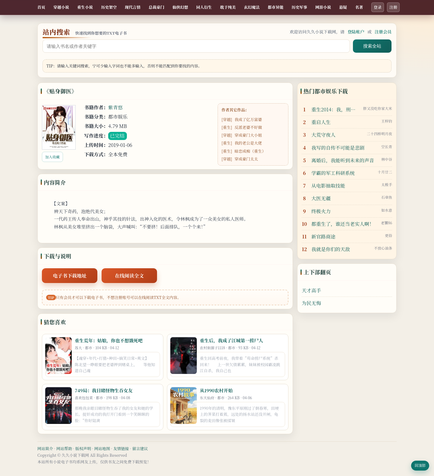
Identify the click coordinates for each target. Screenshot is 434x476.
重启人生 (321, 122)
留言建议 (140, 448)
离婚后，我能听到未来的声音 (342, 160)
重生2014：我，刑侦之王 (335, 109)
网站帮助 (64, 448)
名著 (359, 7)
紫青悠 (115, 107)
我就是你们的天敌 (330, 249)
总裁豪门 (156, 7)
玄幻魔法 (251, 7)
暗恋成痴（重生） (250, 151)
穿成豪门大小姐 (248, 135)
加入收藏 (52, 156)
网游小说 (323, 7)
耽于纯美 (228, 7)
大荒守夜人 (323, 134)
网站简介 (45, 448)
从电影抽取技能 (328, 185)
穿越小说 (61, 7)
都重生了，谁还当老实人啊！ (342, 223)
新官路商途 (323, 236)
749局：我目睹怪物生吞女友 (104, 390)
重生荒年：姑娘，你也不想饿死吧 (109, 340)
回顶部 (420, 465)
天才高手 (311, 290)
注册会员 (383, 32)
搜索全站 (372, 45)
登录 (378, 7)
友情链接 (121, 448)
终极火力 (321, 211)
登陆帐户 (356, 32)
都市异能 (275, 7)
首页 (41, 7)
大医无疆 (321, 198)
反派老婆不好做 (248, 127)
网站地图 (102, 448)
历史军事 (299, 7)
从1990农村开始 (216, 390)
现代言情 (132, 7)
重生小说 (85, 7)
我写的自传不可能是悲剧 (337, 147)
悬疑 (343, 7)
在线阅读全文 (129, 275)
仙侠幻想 (180, 7)
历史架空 (109, 7)
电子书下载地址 (69, 275)
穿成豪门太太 (246, 159)
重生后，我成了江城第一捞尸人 (231, 340)
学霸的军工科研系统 (333, 173)
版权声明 (83, 448)
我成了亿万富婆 (248, 119)
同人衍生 (204, 7)
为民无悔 (311, 303)
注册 (393, 7)
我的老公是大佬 (248, 143)
